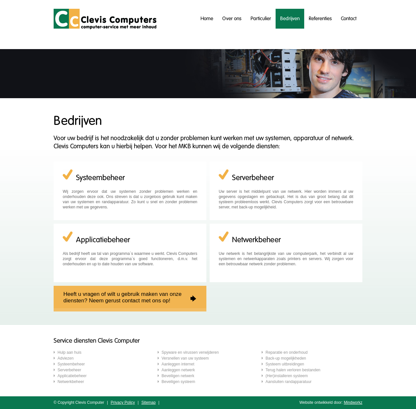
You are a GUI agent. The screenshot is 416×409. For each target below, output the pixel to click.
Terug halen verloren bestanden (293, 370)
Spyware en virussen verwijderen (190, 352)
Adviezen (65, 358)
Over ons (231, 18)
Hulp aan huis (69, 352)
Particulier (261, 18)
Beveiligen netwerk (178, 376)
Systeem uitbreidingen (285, 364)
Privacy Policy (122, 402)
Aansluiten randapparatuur (288, 381)
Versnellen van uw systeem (185, 358)
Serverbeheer (69, 370)
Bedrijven (290, 18)
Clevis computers (105, 19)
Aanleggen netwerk (178, 370)
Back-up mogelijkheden (286, 358)
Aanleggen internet (178, 364)
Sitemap (148, 402)
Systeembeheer (71, 364)
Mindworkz (353, 402)
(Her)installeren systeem (287, 376)
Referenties (320, 18)
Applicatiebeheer (72, 376)
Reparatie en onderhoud (286, 352)
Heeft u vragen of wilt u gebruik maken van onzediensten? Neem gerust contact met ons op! (122, 297)
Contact (349, 18)
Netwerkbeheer (71, 381)
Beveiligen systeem (178, 381)
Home (207, 18)
